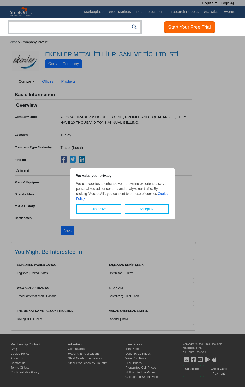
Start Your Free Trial (189, 27)
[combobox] (75, 27)
